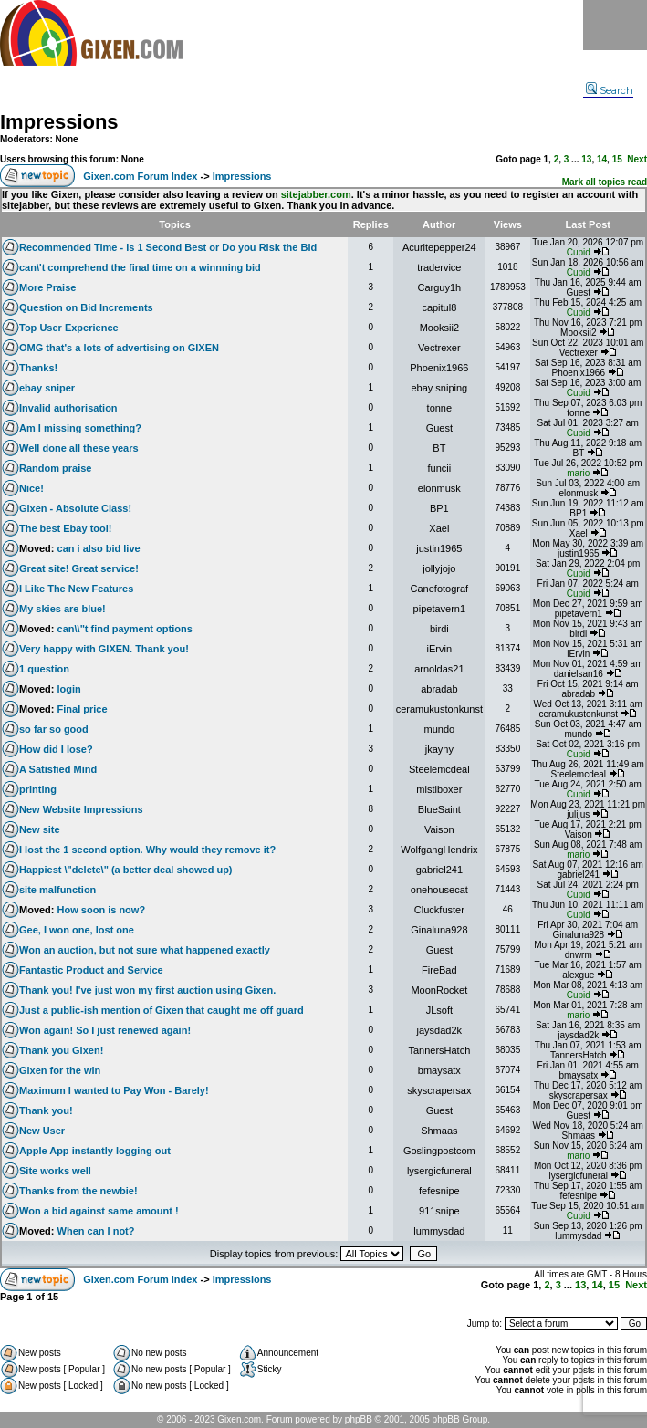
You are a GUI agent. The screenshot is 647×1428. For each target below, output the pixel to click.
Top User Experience (69, 327)
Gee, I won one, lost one (76, 929)
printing (38, 789)
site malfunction (57, 889)
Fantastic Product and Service (91, 969)
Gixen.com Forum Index (140, 176)
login (69, 688)
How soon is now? (101, 909)
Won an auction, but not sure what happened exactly (144, 949)
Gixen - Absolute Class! (75, 508)
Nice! (31, 488)
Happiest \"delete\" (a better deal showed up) (126, 869)
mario (578, 473)
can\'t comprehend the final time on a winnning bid (140, 267)
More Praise (47, 287)
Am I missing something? (80, 427)
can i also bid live (99, 548)
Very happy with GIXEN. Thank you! (104, 648)
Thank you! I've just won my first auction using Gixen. (147, 990)
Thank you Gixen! (61, 1050)
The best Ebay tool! (65, 528)
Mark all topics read (604, 182)
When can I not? (96, 1230)
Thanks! (38, 367)
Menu (615, 25)
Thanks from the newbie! (78, 1190)
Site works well (55, 1170)
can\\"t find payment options (125, 628)
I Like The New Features (76, 588)
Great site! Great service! (79, 568)
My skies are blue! (62, 608)
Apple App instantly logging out (95, 1150)
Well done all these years (79, 448)
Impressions (59, 121)
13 (586, 159)
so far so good (54, 729)
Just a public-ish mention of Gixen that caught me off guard (161, 1010)
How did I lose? (56, 749)
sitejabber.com (316, 194)
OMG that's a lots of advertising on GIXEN (119, 347)
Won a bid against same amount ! (99, 1210)
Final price (82, 709)
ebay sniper (47, 387)
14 (602, 159)
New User (42, 1130)
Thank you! (46, 1110)
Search (609, 90)
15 (617, 159)
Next (637, 159)
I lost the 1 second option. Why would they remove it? (147, 849)
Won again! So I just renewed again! (105, 1030)
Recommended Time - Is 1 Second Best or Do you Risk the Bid (168, 247)
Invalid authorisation (68, 407)
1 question (44, 668)
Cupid (578, 252)
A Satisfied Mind (58, 769)
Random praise (55, 468)
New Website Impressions (81, 809)
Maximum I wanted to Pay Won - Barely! (114, 1090)
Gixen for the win (59, 1070)
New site (39, 829)
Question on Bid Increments (86, 307)
